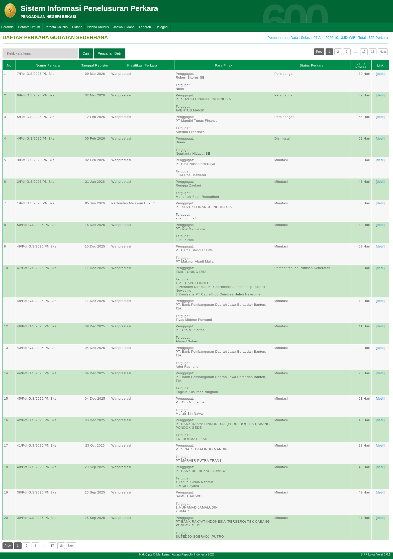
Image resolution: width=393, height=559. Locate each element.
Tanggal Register (95, 65)
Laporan (145, 27)
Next (383, 51)
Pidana (77, 27)
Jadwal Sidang (124, 27)
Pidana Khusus (98, 27)
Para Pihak (223, 65)
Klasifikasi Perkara (142, 65)
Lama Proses (360, 65)
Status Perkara (312, 65)
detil (380, 74)
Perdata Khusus (56, 27)
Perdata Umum (29, 27)
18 (372, 51)
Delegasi (161, 27)
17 (363, 51)
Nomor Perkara (48, 65)
